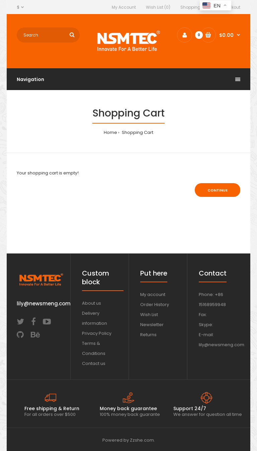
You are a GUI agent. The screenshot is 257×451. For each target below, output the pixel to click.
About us (91, 303)
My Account (124, 7)
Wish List (149, 314)
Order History (154, 304)
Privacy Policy (96, 333)
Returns (148, 334)
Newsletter (152, 324)
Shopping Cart (195, 7)
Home (110, 132)
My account (152, 294)
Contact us (93, 363)
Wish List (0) (158, 7)
